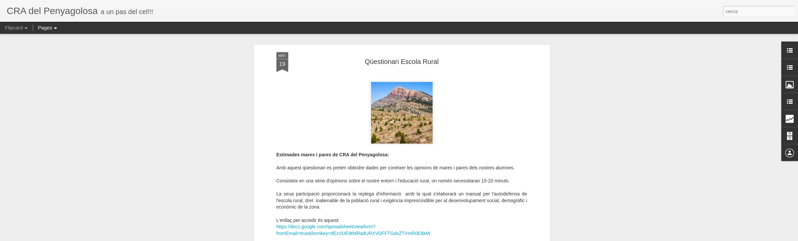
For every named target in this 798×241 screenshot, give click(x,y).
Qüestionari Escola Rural (402, 54)
